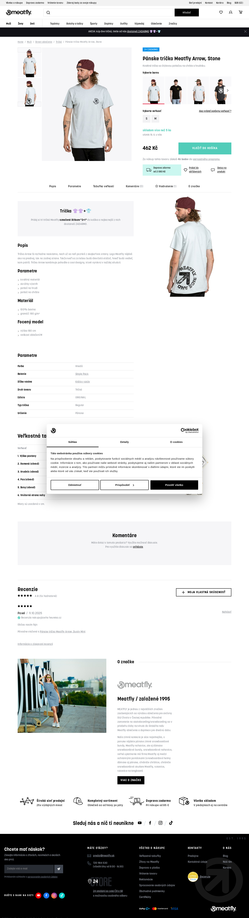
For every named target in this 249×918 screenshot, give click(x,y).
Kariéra (219, 3)
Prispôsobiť (124, 484)
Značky (173, 24)
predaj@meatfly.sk (103, 855)
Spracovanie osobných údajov (157, 885)
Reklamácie (146, 879)
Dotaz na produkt (218, 170)
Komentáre (134, 186)
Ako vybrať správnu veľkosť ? (215, 111)
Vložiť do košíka (204, 148)
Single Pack (82, 374)
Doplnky (108, 24)
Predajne (193, 856)
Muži (8, 24)
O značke (194, 186)
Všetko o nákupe (14, 3)
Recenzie (199, 877)
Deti (32, 24)
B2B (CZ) (239, 3)
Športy (93, 24)
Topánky (54, 24)
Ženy (20, 24)
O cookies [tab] (176, 441)
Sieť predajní (195, 3)
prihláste (138, 547)
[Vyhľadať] (109, 12)
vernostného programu (206, 159)
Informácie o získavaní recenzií (35, 644)
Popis (52, 186)
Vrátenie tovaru (55, 3)
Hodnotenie (165, 186)
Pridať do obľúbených (192, 170)
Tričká (59, 42)
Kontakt (209, 3)
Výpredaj (139, 24)
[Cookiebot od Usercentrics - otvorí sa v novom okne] (183, 430)
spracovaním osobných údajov (42, 877)
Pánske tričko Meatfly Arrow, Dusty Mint (62, 632)
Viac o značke (131, 780)
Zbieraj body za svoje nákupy (81, 3)
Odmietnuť (74, 484)
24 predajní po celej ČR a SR (108, 891)
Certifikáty (145, 897)
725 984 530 (100, 863)
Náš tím (227, 862)
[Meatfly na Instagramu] (160, 823)
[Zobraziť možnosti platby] (159, 909)
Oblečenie (156, 24)
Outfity (124, 24)
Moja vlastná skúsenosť (203, 592)
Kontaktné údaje (197, 862)
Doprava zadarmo (35, 3)
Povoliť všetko (174, 484)
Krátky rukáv (82, 382)
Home (21, 42)
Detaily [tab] (124, 441)
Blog (229, 3)
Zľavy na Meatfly (149, 862)
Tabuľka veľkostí (103, 186)
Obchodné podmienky (152, 891)
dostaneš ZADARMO (138, 31)
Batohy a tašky (74, 24)
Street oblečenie (43, 42)
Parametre (74, 186)
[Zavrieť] (245, 31)
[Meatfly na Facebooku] (150, 823)
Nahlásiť (226, 612)
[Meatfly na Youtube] (140, 823)
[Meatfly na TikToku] (171, 823)
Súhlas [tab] (72, 441)
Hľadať (187, 13)
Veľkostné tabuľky (150, 856)
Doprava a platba (149, 868)
